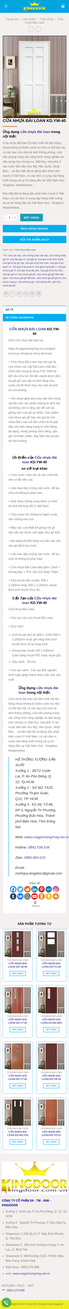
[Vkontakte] (20, 896)
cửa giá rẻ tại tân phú (28, 270)
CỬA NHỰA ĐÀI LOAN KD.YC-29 (51, 965)
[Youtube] (34, 896)
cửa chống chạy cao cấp (35, 255)
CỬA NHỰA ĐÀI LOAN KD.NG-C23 (17, 1133)
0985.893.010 (34, 857)
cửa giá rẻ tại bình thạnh (50, 259)
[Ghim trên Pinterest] (32, 294)
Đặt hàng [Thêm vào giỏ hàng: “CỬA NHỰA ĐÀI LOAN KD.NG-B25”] (51, 1029)
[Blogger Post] (27, 896)
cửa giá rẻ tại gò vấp (13, 263)
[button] (6, 6)
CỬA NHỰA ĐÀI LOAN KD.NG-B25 (51, 1021)
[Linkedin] (34, 889)
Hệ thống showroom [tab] (20, 317)
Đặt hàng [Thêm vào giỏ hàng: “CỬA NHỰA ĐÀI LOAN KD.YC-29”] (51, 973)
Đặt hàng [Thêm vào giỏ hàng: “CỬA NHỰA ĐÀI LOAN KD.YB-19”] (51, 1086)
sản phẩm (29, 19)
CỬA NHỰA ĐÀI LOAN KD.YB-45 (17, 965)
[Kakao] (49, 896)
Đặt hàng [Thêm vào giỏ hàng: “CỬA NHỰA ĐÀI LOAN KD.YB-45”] (17, 973)
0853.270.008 (16, 1290)
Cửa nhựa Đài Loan (25, 249)
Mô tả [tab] (9, 309)
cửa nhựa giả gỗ (27, 274)
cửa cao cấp (14, 255)
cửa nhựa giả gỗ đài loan (22, 278)
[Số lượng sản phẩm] (10, 217)
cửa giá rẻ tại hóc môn (37, 263)
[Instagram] (56, 889)
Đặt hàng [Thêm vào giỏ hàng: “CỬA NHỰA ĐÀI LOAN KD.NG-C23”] (17, 1142)
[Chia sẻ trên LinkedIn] (39, 294)
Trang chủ (12, 19)
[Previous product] (38, 29)
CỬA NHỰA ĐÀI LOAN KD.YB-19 (51, 1077)
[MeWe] (49, 889)
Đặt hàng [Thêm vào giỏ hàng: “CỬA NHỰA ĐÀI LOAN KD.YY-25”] (17, 1029)
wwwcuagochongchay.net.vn (31, 1273)
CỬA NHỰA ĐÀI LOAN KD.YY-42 (17, 1077)
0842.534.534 (38, 847)
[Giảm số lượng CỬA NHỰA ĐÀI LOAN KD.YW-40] (5, 217)
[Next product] (31, 29)
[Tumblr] (13, 896)
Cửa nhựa (47, 19)
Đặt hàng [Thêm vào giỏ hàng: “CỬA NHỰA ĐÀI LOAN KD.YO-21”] (51, 1142)
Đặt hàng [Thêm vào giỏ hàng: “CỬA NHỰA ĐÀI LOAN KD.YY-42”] (17, 1086)
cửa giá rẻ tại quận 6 (23, 266)
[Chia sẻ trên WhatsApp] (6, 294)
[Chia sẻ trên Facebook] (13, 294)
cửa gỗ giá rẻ (10, 274)
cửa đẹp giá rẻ (17, 259)
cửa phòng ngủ (26, 281)
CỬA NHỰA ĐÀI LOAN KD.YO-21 (51, 1133)
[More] (56, 896)
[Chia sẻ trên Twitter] (19, 294)
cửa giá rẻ (31, 259)
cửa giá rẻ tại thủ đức (51, 270)
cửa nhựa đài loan (35, 132)
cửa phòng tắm (43, 281)
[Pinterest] (41, 889)
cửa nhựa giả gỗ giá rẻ (49, 278)
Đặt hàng (31, 217)
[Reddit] (27, 889)
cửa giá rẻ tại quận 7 (46, 266)
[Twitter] (20, 889)
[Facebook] (13, 889)
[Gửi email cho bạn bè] (26, 294)
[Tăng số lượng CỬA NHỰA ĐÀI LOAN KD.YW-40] (15, 217)
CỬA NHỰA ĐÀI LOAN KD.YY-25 (17, 1021)
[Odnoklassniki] (41, 896)
